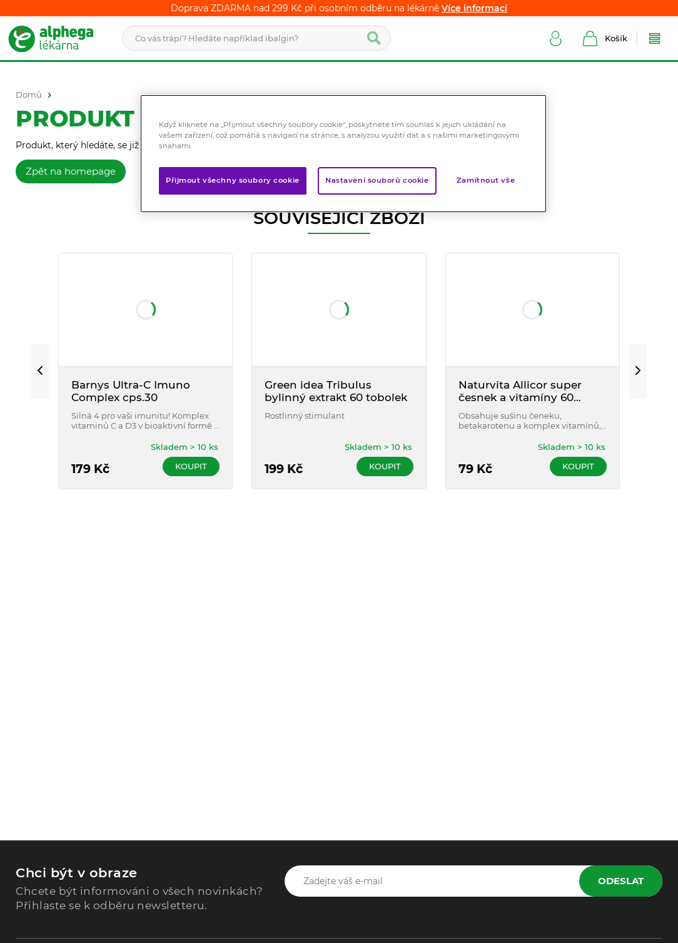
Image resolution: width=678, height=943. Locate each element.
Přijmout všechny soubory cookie (233, 180)
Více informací (474, 8)
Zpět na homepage (71, 171)
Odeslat (621, 881)
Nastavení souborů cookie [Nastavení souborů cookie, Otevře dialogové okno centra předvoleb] (377, 180)
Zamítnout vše (486, 180)
